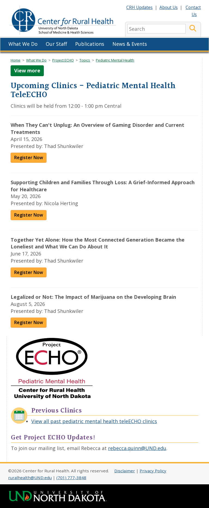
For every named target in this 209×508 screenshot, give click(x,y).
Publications (89, 44)
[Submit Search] (193, 28)
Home (15, 60)
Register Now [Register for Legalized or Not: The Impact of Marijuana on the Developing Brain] (28, 322)
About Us (168, 7)
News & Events (129, 44)
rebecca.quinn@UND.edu (137, 448)
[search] (156, 28)
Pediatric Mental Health (115, 60)
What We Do (23, 44)
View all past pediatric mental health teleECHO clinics (94, 421)
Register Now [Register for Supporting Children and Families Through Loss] (28, 215)
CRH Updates (139, 7)
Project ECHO (63, 60)
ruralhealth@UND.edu (30, 477)
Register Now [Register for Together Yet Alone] (28, 272)
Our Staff (56, 44)
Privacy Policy (153, 470)
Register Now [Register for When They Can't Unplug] (28, 158)
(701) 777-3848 (71, 477)
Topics (84, 60)
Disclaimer (124, 470)
